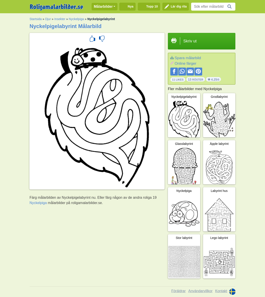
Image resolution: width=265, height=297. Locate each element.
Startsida (35, 19)
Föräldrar (178, 291)
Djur (48, 19)
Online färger (185, 63)
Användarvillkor (200, 291)
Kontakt (221, 291)
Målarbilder (103, 6)
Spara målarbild (188, 58)
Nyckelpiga (76, 19)
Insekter (59, 19)
